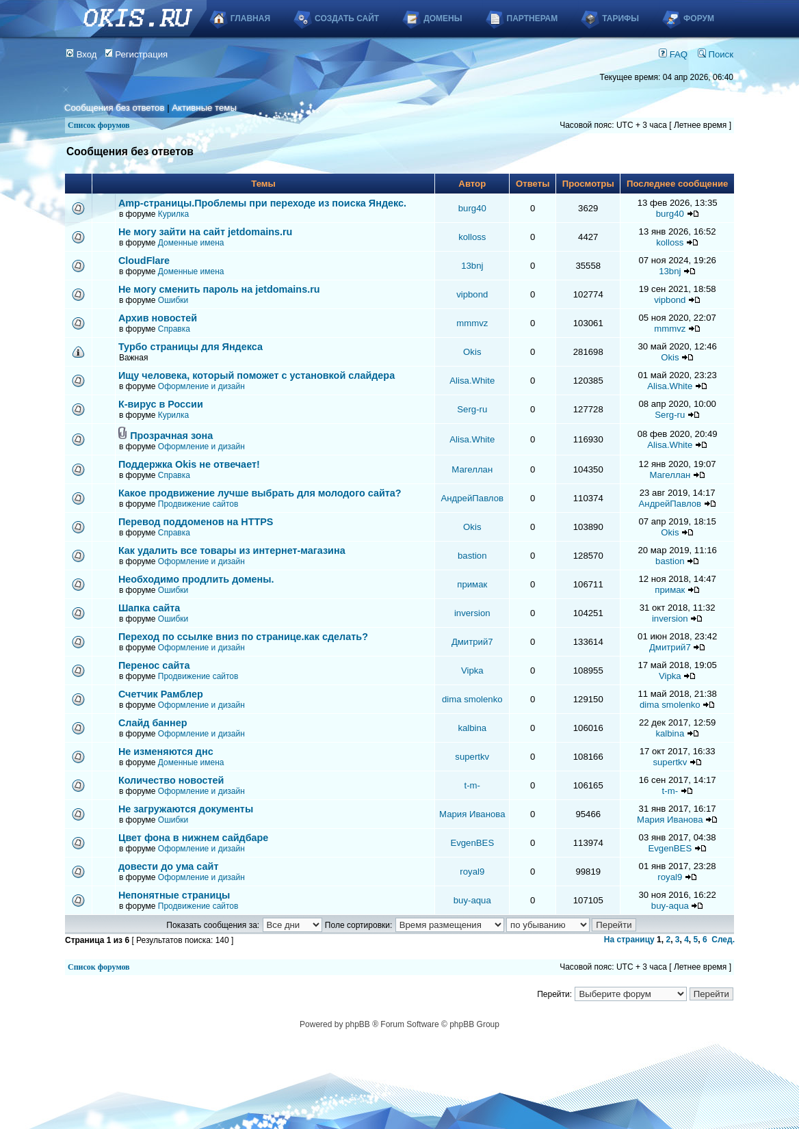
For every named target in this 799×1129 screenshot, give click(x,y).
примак (472, 584)
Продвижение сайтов (198, 504)
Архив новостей (157, 318)
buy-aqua (472, 900)
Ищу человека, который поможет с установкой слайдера (256, 375)
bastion (472, 555)
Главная (250, 18)
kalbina (472, 728)
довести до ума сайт (168, 866)
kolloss (472, 237)
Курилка (173, 214)
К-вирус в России (160, 404)
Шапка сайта (149, 607)
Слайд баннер (152, 722)
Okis (472, 352)
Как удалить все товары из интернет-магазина (231, 550)
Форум (698, 18)
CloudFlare (144, 260)
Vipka (472, 670)
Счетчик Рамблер (160, 694)
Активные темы (204, 108)
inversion (472, 613)
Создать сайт (347, 18)
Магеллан (472, 469)
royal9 (472, 871)
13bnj (472, 266)
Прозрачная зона (171, 435)
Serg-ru (472, 409)
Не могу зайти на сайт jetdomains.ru (205, 231)
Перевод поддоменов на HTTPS (196, 521)
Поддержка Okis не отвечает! (189, 464)
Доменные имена (191, 243)
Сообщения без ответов (114, 108)
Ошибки (173, 300)
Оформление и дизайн (201, 386)
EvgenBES (472, 843)
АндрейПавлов (472, 498)
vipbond (472, 294)
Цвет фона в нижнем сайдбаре (193, 837)
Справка (174, 329)
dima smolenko (472, 699)
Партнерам (532, 18)
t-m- (472, 785)
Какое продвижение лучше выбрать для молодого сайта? (260, 493)
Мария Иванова (472, 814)
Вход (81, 54)
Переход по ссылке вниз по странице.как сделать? (243, 636)
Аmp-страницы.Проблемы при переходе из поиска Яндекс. (262, 203)
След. (723, 939)
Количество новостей (171, 780)
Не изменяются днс (165, 751)
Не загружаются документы (185, 808)
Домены (442, 18)
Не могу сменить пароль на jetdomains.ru (219, 289)
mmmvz (472, 323)
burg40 (472, 208)
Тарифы (620, 18)
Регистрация (136, 54)
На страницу (629, 939)
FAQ (673, 54)
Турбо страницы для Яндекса (190, 346)
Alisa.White (472, 380)
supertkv (472, 757)
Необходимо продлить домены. (196, 579)
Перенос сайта (154, 665)
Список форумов (99, 125)
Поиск (715, 54)
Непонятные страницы (174, 895)
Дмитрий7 (472, 642)
